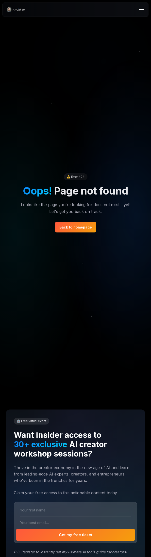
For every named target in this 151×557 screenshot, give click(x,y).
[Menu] (141, 10)
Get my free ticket (75, 534)
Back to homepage (75, 227)
